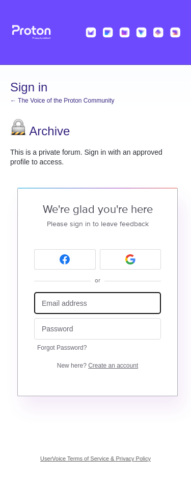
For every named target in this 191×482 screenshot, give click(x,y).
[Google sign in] (130, 259)
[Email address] (97, 303)
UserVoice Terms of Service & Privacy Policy (95, 458)
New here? (97, 365)
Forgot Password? (62, 347)
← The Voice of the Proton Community (62, 100)
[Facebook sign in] (65, 259)
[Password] (97, 329)
